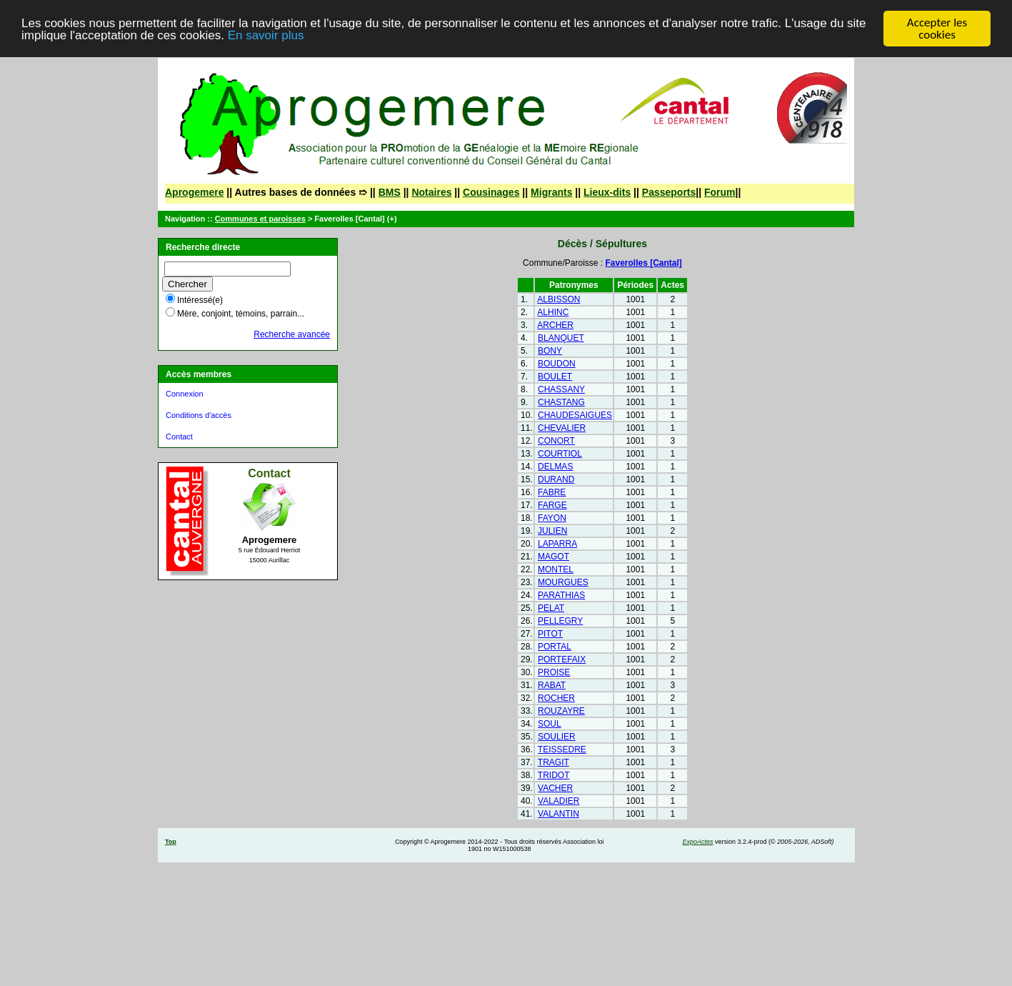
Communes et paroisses (260, 218)
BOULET (555, 377)
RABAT (552, 685)
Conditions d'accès (198, 415)
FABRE (552, 492)
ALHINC (552, 312)
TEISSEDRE (562, 750)
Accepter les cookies (937, 28)
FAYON (552, 518)
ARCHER (555, 325)
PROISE (554, 672)
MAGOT (553, 557)
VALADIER (558, 801)
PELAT (551, 608)
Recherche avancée (292, 334)
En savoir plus (266, 34)
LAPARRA (557, 544)
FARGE (552, 505)
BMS (390, 192)
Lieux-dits (607, 192)
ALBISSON (558, 299)
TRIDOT (554, 775)
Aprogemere (194, 192)
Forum (720, 192)
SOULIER (557, 737)
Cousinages (491, 192)
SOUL (549, 724)
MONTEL (555, 569)
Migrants (551, 192)
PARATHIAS (561, 595)
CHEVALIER (562, 428)
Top (170, 841)
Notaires (431, 192)
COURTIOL (560, 454)
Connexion (185, 393)
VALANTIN (558, 814)
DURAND (556, 479)
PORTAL (554, 647)
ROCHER (556, 698)
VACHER (555, 788)
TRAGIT (553, 762)
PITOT (550, 634)
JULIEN (552, 531)
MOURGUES (563, 582)
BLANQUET (561, 338)
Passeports (669, 192)
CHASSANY (561, 389)
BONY (550, 351)
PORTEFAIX (562, 659)
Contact (179, 436)
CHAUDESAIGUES (575, 415)
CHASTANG (561, 402)
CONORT (556, 441)
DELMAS (555, 467)
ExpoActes (697, 841)
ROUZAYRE (561, 711)
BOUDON (557, 364)
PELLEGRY (560, 621)
